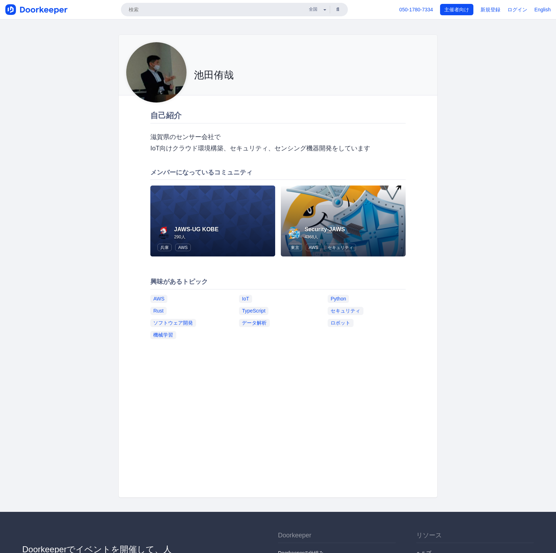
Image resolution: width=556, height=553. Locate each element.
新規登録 (490, 9)
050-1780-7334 (416, 9)
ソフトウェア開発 (173, 323)
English (542, 9)
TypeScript (253, 311)
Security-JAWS (325, 229)
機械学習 (163, 335)
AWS (183, 247)
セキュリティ (340, 247)
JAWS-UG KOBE (196, 229)
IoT (245, 299)
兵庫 (164, 247)
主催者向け (456, 9)
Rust (158, 311)
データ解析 (254, 323)
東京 (295, 247)
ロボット (340, 323)
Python (338, 299)
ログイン (517, 9)
